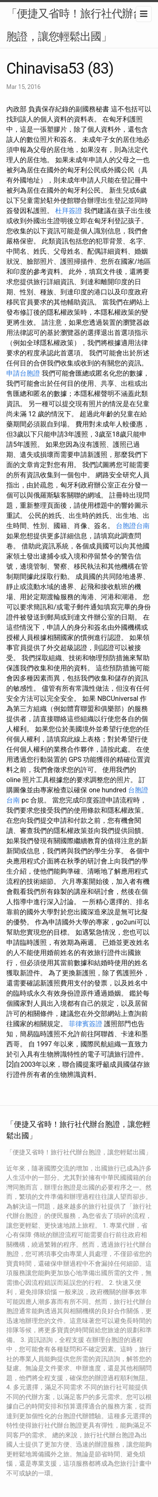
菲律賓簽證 (85, 1024)
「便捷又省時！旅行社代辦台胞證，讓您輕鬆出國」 (74, 25)
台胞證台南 (133, 526)
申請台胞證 (23, 373)
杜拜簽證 (68, 211)
